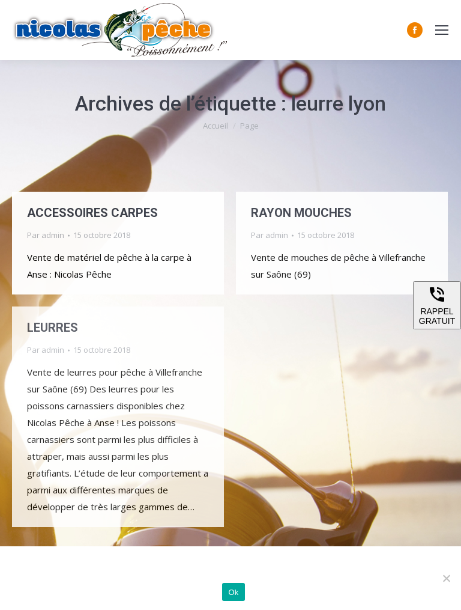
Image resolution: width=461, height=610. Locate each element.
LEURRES (52, 327)
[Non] (446, 578)
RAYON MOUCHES (301, 213)
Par (45, 235)
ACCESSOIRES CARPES (92, 213)
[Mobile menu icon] (442, 30)
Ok (233, 592)
